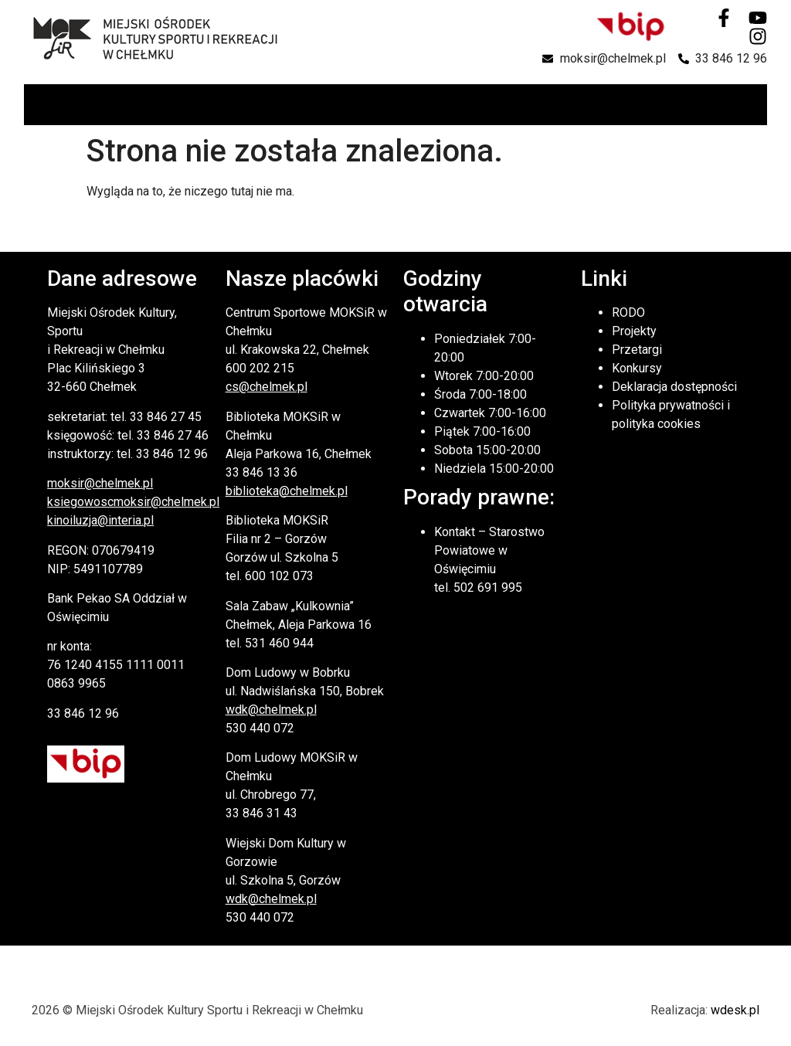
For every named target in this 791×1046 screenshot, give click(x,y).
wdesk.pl (735, 1010)
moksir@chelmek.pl (100, 483)
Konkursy (637, 368)
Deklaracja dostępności (674, 386)
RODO (628, 312)
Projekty (634, 331)
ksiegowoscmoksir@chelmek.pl (133, 501)
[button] (754, 104)
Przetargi (637, 349)
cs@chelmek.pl (266, 386)
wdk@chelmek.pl (271, 709)
